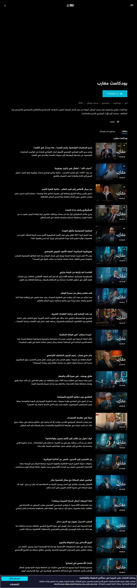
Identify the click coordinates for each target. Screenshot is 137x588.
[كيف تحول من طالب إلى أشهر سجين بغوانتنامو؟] (68, 442)
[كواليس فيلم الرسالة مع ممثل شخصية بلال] (68, 484)
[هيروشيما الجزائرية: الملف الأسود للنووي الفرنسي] (68, 255)
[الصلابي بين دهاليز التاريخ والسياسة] (68, 401)
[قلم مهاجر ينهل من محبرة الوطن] (68, 297)
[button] (131, 6)
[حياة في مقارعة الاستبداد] (68, 422)
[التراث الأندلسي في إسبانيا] (68, 567)
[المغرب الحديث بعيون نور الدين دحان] (68, 525)
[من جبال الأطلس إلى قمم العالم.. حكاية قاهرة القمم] (68, 193)
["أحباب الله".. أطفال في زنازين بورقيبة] (68, 172)
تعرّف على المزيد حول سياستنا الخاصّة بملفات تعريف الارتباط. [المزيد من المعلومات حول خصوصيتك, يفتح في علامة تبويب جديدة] (75, 584)
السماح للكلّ (14, 578)
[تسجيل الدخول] (5, 5)
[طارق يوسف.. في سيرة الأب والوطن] (68, 380)
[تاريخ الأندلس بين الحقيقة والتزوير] (68, 546)
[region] (68, 581)
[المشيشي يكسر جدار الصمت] (68, 214)
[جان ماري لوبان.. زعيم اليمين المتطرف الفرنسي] (68, 359)
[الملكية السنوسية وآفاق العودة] (68, 234)
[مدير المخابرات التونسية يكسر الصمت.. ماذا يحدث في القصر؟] (68, 151)
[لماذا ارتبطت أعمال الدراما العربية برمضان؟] (68, 505)
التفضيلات (14, 584)
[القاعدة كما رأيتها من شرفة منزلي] (68, 276)
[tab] (124, 132)
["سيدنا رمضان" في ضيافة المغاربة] (68, 338)
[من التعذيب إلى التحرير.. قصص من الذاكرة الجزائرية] (68, 463)
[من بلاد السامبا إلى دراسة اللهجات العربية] (68, 318)
